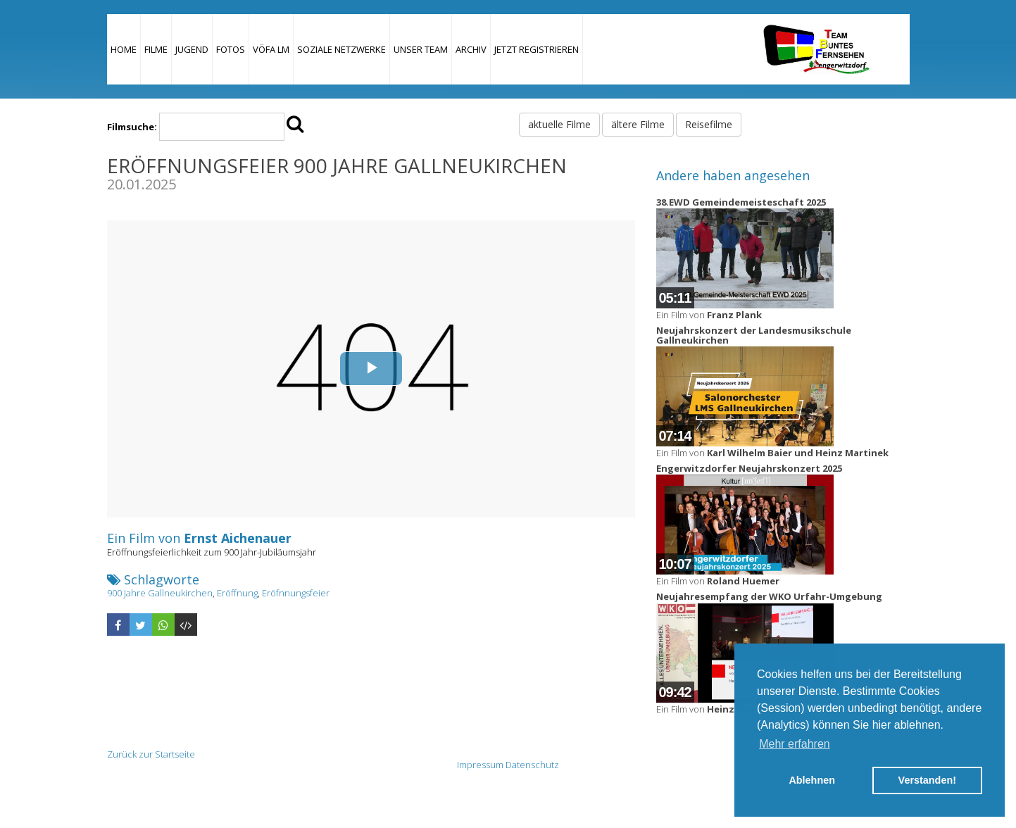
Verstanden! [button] (927, 780)
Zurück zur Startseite (151, 754)
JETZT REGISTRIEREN (536, 49)
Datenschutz (532, 764)
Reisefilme (708, 124)
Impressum (480, 764)
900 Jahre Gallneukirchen (160, 592)
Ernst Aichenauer (237, 537)
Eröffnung (237, 592)
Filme (156, 49)
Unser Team (421, 49)
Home (124, 49)
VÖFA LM (271, 49)
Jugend (191, 49)
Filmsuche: (132, 126)
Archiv (471, 49)
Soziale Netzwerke (341, 49)
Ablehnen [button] (812, 780)
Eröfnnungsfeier (296, 592)
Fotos (230, 49)
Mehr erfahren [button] (794, 744)
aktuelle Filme (559, 124)
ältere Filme (638, 124)
